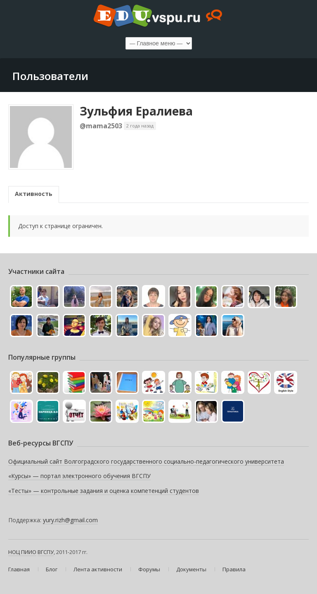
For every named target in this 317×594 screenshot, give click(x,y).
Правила (234, 569)
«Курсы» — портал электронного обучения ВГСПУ (79, 476)
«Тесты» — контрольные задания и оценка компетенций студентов (103, 491)
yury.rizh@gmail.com (70, 520)
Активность (33, 194)
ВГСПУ (46, 552)
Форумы (149, 569)
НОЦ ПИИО (22, 552)
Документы (191, 569)
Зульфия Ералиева (136, 111)
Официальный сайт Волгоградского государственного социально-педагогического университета (146, 461)
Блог (51, 569)
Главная (19, 569)
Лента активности (97, 569)
